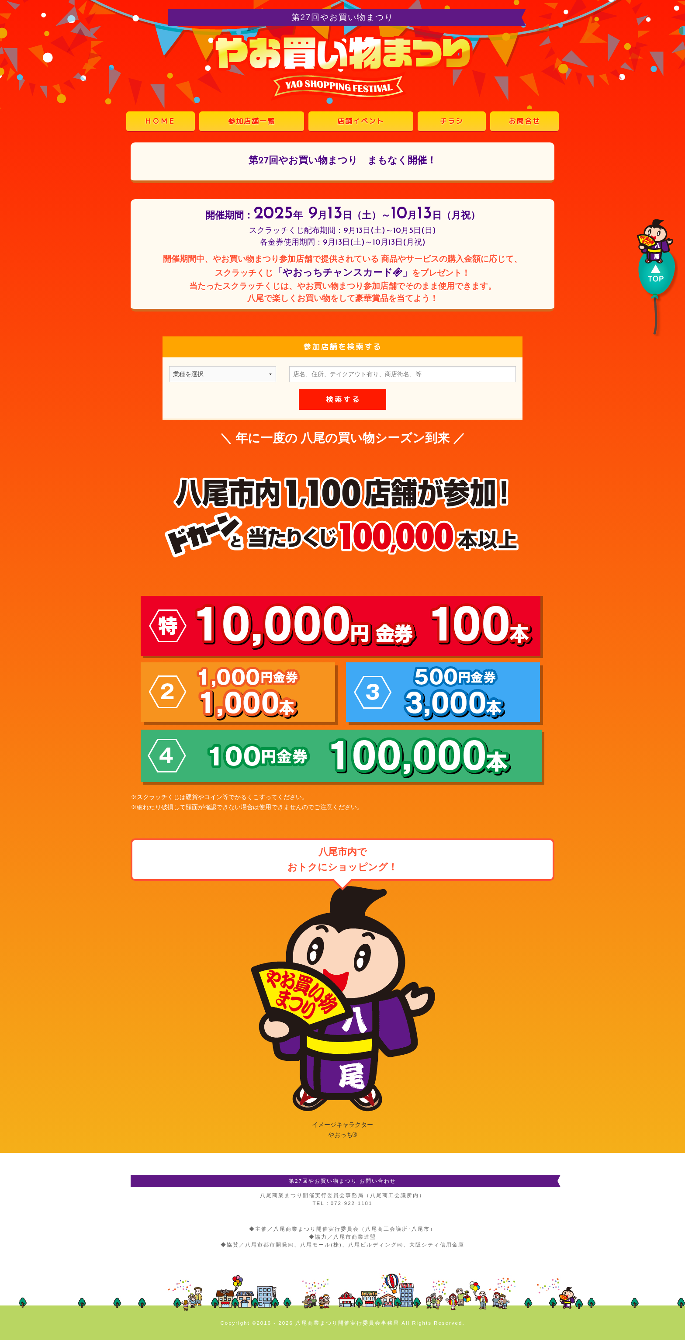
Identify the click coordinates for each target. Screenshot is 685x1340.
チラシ (452, 121)
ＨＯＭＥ (160, 121)
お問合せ (524, 121)
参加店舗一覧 (251, 121)
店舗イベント (360, 121)
